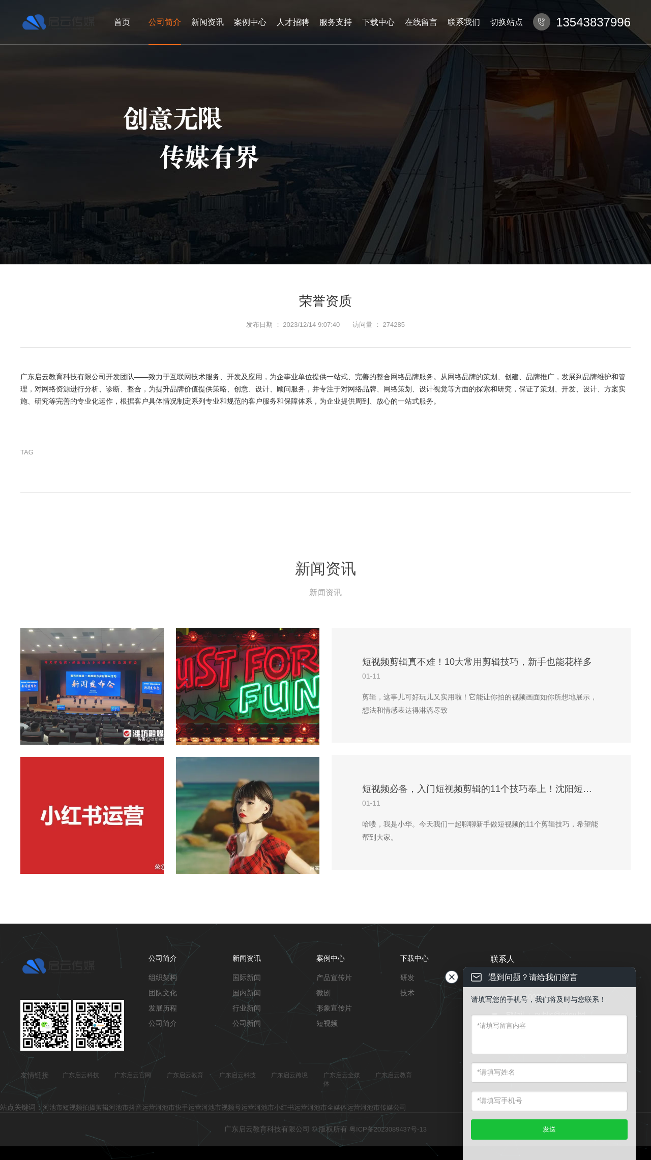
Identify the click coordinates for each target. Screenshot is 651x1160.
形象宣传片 (334, 1008)
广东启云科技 (81, 1075)
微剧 (323, 993)
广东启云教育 (185, 1075)
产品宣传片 (334, 977)
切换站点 (506, 22)
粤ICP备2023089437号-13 (388, 1129)
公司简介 (165, 22)
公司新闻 (246, 1023)
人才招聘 (293, 22)
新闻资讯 (207, 22)
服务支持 (335, 22)
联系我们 (464, 22)
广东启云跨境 (289, 1075)
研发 (407, 977)
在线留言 (421, 22)
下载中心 (378, 22)
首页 (122, 22)
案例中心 (250, 22)
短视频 (327, 1023)
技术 (407, 993)
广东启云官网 (132, 1075)
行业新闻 (246, 1008)
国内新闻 (246, 993)
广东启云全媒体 (341, 1079)
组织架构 (163, 977)
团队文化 (163, 993)
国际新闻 (246, 977)
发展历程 (163, 1008)
